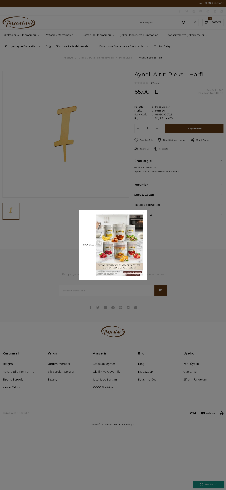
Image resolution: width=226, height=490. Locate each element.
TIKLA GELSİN (89, 245)
